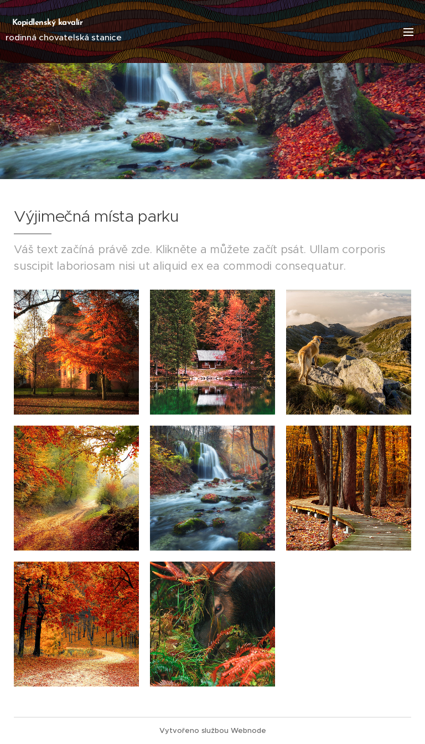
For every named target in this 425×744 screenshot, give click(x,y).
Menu (408, 32)
